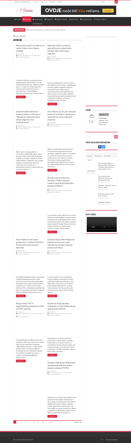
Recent (89, 156)
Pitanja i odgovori (100, 19)
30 (42, 422)
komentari (107, 156)
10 (34, 422)
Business (34, 313)
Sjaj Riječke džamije (104, 202)
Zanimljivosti (37, 24)
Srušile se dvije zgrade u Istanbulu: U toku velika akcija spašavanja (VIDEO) (61, 306)
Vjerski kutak (37, 19)
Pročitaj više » (20, 97)
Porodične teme (86, 19)
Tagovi (89, 160)
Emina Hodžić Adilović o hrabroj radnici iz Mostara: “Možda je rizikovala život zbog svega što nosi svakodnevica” (28, 116)
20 (38, 422)
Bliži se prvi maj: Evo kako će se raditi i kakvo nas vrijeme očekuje (45, 30)
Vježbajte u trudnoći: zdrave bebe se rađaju (107, 186)
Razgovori (49, 19)
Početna (17, 19)
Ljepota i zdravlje (61, 19)
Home (16, 36)
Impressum (44, 2)
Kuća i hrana (73, 19)
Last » (51, 422)
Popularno (98, 156)
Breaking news (27, 55)
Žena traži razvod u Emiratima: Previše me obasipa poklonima (105, 178)
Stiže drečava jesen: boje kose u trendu (106, 195)
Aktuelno (26, 19)
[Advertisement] (102, 72)
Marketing (52, 2)
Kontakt (59, 2)
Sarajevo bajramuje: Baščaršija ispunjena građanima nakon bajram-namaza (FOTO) (61, 365)
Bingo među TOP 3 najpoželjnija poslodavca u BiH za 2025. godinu (30, 306)
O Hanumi (36, 2)
